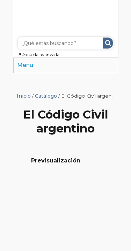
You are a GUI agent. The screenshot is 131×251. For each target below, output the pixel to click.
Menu (25, 65)
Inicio (24, 96)
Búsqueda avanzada (39, 54)
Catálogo (46, 96)
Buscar (108, 43)
